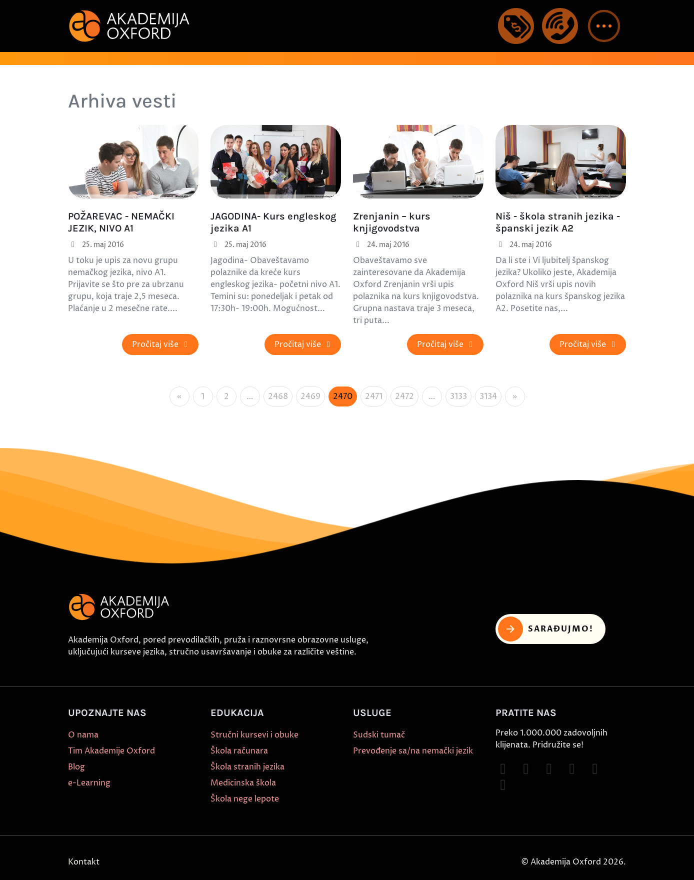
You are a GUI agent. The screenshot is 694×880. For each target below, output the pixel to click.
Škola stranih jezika (247, 767)
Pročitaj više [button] (161, 344)
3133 (458, 396)
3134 (488, 396)
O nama (83, 735)
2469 (310, 396)
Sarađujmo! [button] (546, 629)
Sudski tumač (379, 735)
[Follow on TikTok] (549, 769)
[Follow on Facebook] (503, 769)
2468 (278, 396)
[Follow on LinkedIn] (503, 785)
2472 (404, 396)
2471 (373, 396)
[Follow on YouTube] (572, 769)
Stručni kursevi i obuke (254, 735)
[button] (604, 26)
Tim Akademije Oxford (111, 751)
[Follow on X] (595, 769)
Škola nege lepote (244, 799)
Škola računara (239, 751)
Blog (76, 767)
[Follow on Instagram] (526, 769)
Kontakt (84, 862)
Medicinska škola (243, 783)
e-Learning (89, 783)
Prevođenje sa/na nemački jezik (413, 751)
